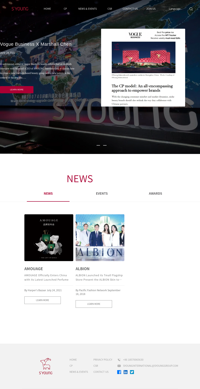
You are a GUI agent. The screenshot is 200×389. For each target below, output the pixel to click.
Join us (150, 8)
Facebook (119, 372)
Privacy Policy (102, 359)
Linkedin (126, 372)
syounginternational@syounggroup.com (150, 366)
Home (47, 8)
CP (65, 8)
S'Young (20, 9)
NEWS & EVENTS (87, 8)
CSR (110, 8)
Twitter (132, 372)
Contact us (130, 8)
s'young (45, 366)
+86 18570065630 (133, 359)
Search (191, 9)
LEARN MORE (16, 89)
